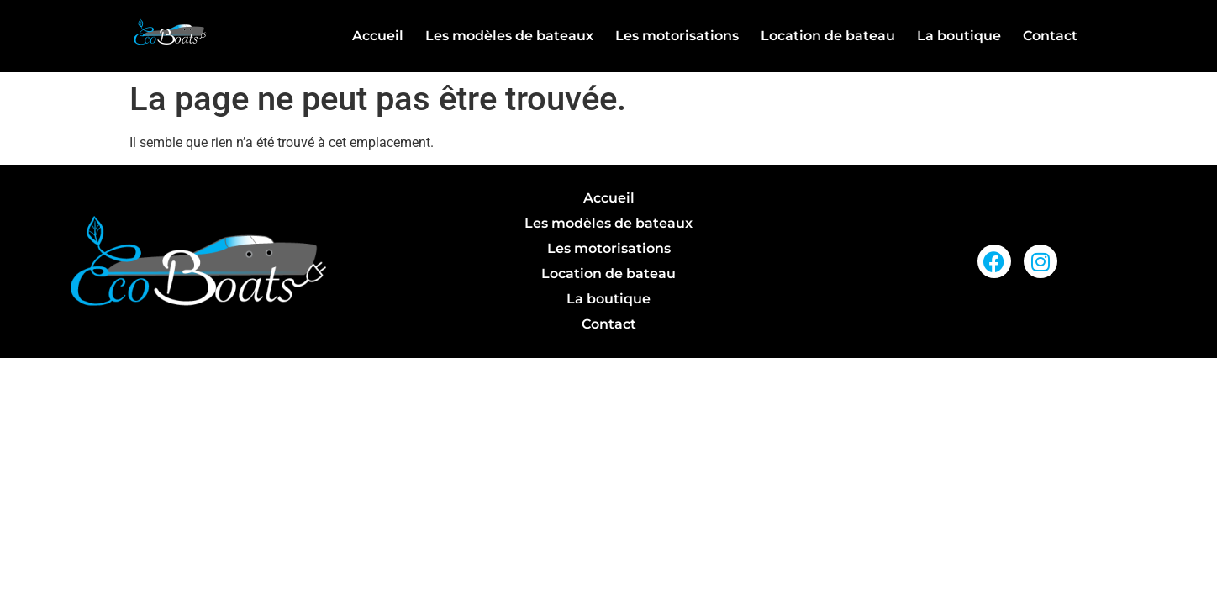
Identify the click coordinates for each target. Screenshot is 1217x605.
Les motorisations (677, 36)
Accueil (377, 36)
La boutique (959, 36)
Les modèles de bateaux (509, 36)
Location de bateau (828, 36)
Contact (1050, 36)
